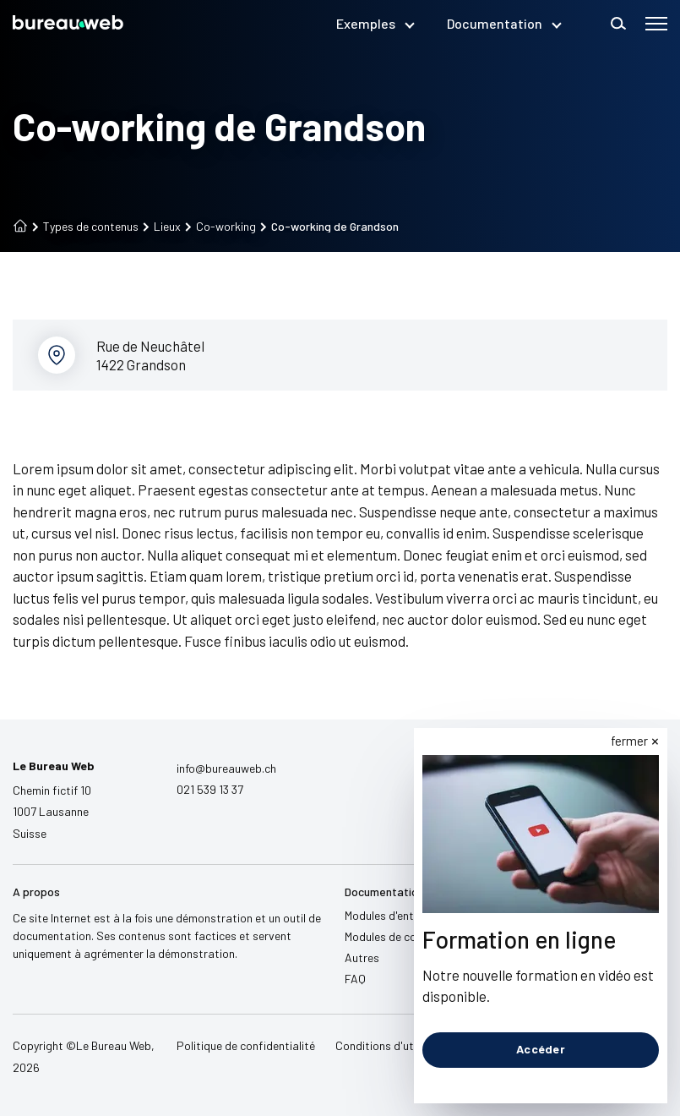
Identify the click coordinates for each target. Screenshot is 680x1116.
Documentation (503, 23)
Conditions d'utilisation (394, 1045)
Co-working (220, 226)
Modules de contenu (395, 936)
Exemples (374, 23)
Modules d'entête (388, 915)
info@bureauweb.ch (226, 768)
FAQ (355, 978)
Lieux (162, 226)
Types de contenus (85, 226)
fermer (629, 740)
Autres (362, 957)
